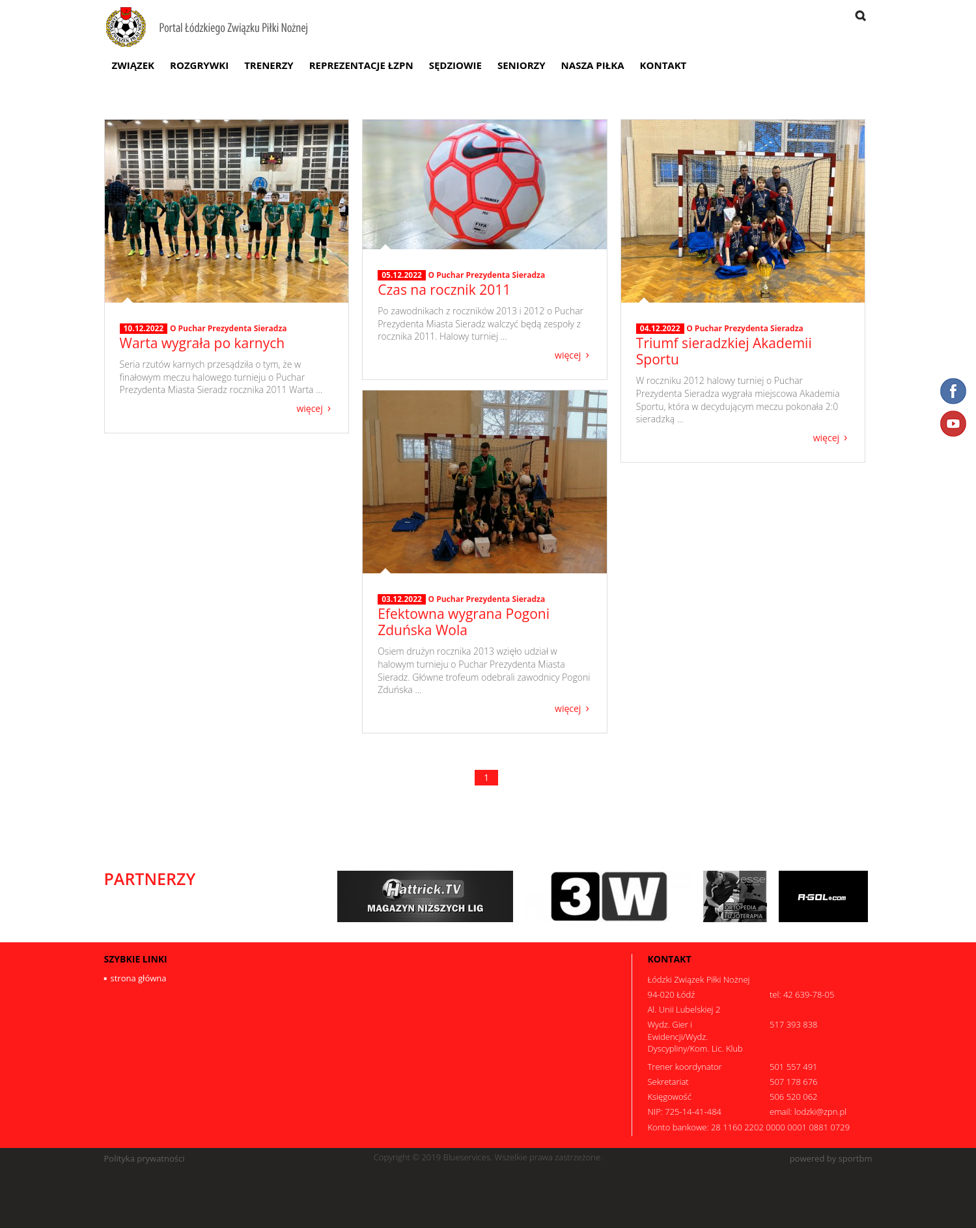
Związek (133, 65)
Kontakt (663, 65)
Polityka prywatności (144, 1158)
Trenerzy (269, 65)
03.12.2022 (402, 599)
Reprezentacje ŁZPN (361, 65)
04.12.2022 (660, 328)
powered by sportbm (831, 1158)
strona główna (139, 978)
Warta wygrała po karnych (202, 343)
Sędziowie (455, 65)
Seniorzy (521, 65)
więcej (309, 407)
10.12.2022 (144, 328)
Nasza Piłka (592, 65)
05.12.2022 (402, 275)
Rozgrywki (199, 65)
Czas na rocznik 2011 (444, 289)
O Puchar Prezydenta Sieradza (228, 328)
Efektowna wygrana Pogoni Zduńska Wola (464, 622)
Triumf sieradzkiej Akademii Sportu (724, 351)
